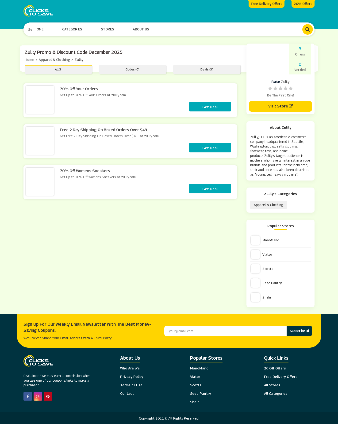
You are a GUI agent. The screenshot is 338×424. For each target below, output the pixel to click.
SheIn (261, 297)
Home (39, 29)
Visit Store (280, 105)
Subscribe (299, 330)
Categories (72, 29)
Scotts (262, 268)
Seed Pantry (266, 282)
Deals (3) (206, 69)
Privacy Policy (131, 376)
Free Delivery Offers (280, 376)
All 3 (58, 69)
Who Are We (130, 367)
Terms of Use (131, 384)
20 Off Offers (275, 367)
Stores (107, 29)
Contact (127, 393)
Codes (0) (132, 69)
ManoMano (265, 239)
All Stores (272, 384)
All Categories (275, 393)
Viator (261, 254)
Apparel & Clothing (54, 59)
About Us (141, 29)
